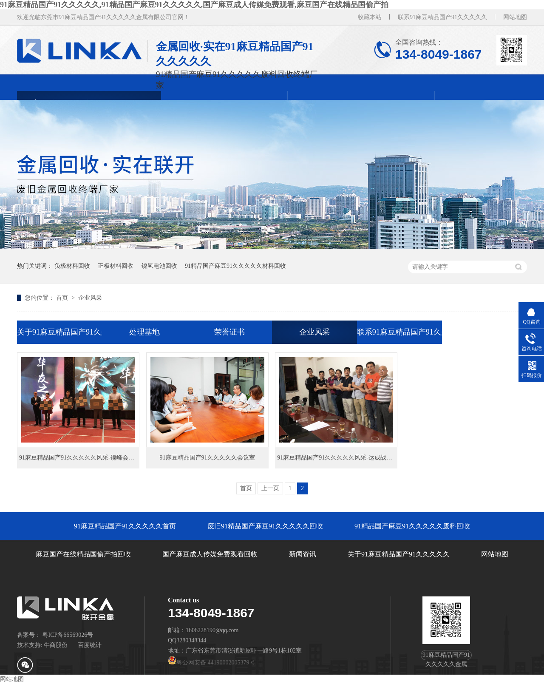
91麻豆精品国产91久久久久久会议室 (207, 457)
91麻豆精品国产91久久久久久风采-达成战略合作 (340, 457)
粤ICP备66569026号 (68, 635)
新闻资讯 (302, 554)
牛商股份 (56, 645)
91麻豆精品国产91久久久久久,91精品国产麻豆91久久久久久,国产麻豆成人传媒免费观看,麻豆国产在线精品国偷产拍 (194, 4)
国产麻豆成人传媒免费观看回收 (210, 554)
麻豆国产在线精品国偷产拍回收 (83, 554)
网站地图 (515, 17)
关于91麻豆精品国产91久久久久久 (59, 332)
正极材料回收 (115, 266)
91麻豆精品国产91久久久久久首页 (125, 526)
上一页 (270, 488)
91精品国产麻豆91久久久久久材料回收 (235, 266)
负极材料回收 (72, 266)
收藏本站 (370, 17)
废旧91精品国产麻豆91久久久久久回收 (265, 526)
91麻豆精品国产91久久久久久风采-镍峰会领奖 (79, 457)
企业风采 (90, 298)
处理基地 (144, 332)
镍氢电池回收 (159, 266)
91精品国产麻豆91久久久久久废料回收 (412, 526)
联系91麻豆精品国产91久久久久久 (442, 17)
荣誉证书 (229, 332)
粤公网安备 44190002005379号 (211, 662)
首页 (63, 298)
